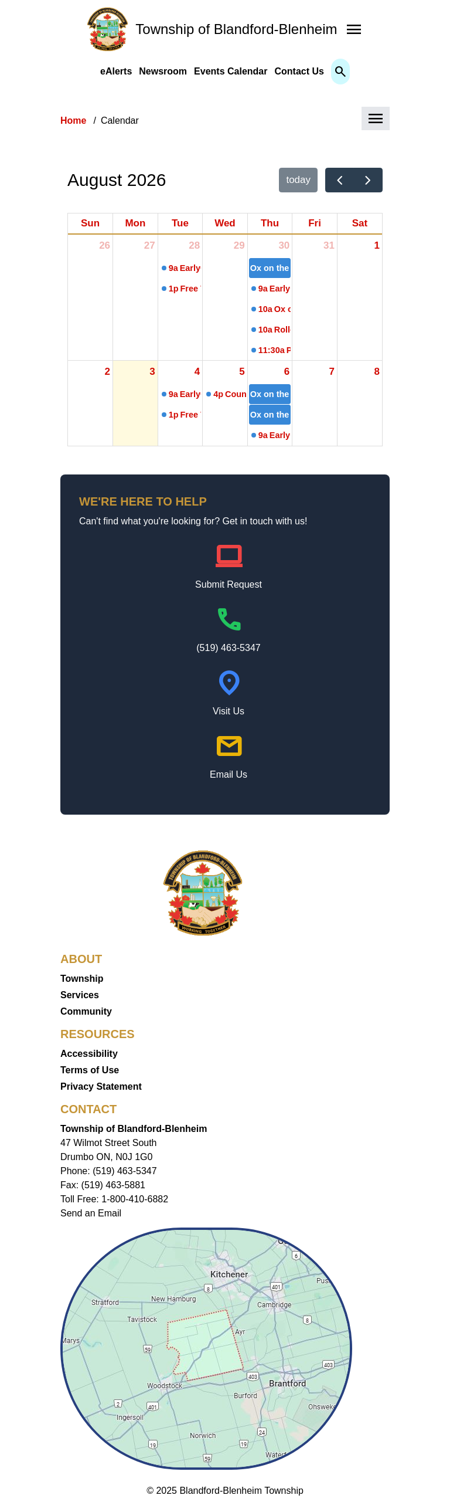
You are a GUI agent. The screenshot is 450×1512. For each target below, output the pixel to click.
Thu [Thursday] (270, 223)
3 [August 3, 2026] (152, 371)
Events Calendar (230, 71)
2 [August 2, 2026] (107, 371)
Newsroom (163, 71)
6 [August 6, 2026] (286, 371)
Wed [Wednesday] (225, 223)
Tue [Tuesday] (180, 223)
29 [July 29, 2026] (239, 245)
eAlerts (116, 71)
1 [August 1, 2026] (377, 245)
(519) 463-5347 (228, 648)
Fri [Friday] (314, 223)
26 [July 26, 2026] (104, 245)
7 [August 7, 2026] (331, 371)
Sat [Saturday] (359, 223)
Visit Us (228, 711)
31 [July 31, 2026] (329, 245)
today (298, 179)
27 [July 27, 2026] (149, 245)
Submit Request (228, 584)
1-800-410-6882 (134, 1199)
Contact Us (298, 71)
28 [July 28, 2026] (194, 245)
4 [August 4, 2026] (197, 371)
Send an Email (90, 1213)
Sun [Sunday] (90, 223)
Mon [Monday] (135, 223)
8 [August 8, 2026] (377, 371)
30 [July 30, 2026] (283, 245)
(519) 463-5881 (113, 1185)
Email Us (228, 774)
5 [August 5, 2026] (241, 371)
